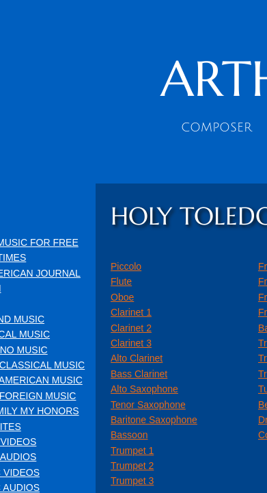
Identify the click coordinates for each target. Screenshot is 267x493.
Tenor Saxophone (148, 404)
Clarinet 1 (131, 312)
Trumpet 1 (132, 450)
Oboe (122, 297)
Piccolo (126, 266)
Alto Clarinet (137, 358)
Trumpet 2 (132, 465)
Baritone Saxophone (154, 419)
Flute (121, 281)
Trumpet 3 (132, 480)
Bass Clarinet (139, 373)
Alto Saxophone (144, 388)
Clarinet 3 (131, 343)
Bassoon (129, 434)
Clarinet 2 (131, 328)
